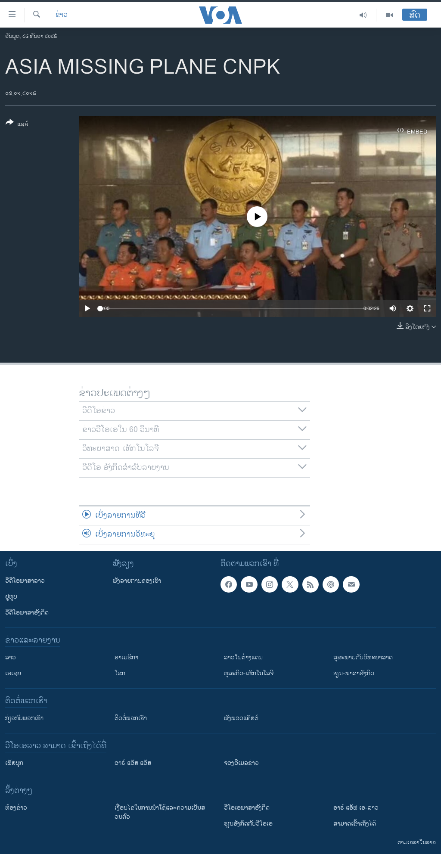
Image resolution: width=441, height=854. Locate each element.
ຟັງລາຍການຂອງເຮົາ (137, 580)
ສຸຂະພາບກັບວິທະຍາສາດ (363, 657)
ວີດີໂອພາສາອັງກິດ (27, 612)
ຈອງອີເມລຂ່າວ (241, 762)
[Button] (17, 125)
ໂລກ (120, 673)
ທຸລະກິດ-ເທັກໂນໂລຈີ (248, 673)
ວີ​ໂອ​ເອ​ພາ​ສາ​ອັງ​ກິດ (247, 807)
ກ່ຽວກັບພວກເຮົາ (24, 718)
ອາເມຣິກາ (126, 657)
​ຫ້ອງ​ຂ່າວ (16, 807)
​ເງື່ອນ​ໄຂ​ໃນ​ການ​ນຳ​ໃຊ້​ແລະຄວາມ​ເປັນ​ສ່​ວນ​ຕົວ (160, 812)
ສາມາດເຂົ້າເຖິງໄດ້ (354, 823)
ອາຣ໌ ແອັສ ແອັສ (133, 762)
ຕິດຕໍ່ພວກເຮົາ (131, 718)
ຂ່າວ (62, 15)
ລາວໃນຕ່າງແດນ (243, 657)
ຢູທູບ (11, 596)
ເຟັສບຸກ (14, 762)
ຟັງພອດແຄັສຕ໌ (241, 718)
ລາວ (10, 657)
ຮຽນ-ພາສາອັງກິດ (353, 673)
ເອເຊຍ (13, 673)
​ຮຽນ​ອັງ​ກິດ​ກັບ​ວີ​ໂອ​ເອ (248, 823)
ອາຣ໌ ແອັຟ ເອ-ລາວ (356, 807)
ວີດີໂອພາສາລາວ (25, 580)
